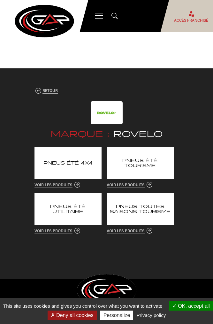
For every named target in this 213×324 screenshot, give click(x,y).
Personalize (116, 315)
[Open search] (115, 16)
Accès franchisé (191, 16)
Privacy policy (151, 315)
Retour (50, 90)
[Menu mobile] (99, 16)
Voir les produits (53, 184)
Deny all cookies (72, 315)
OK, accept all (191, 306)
